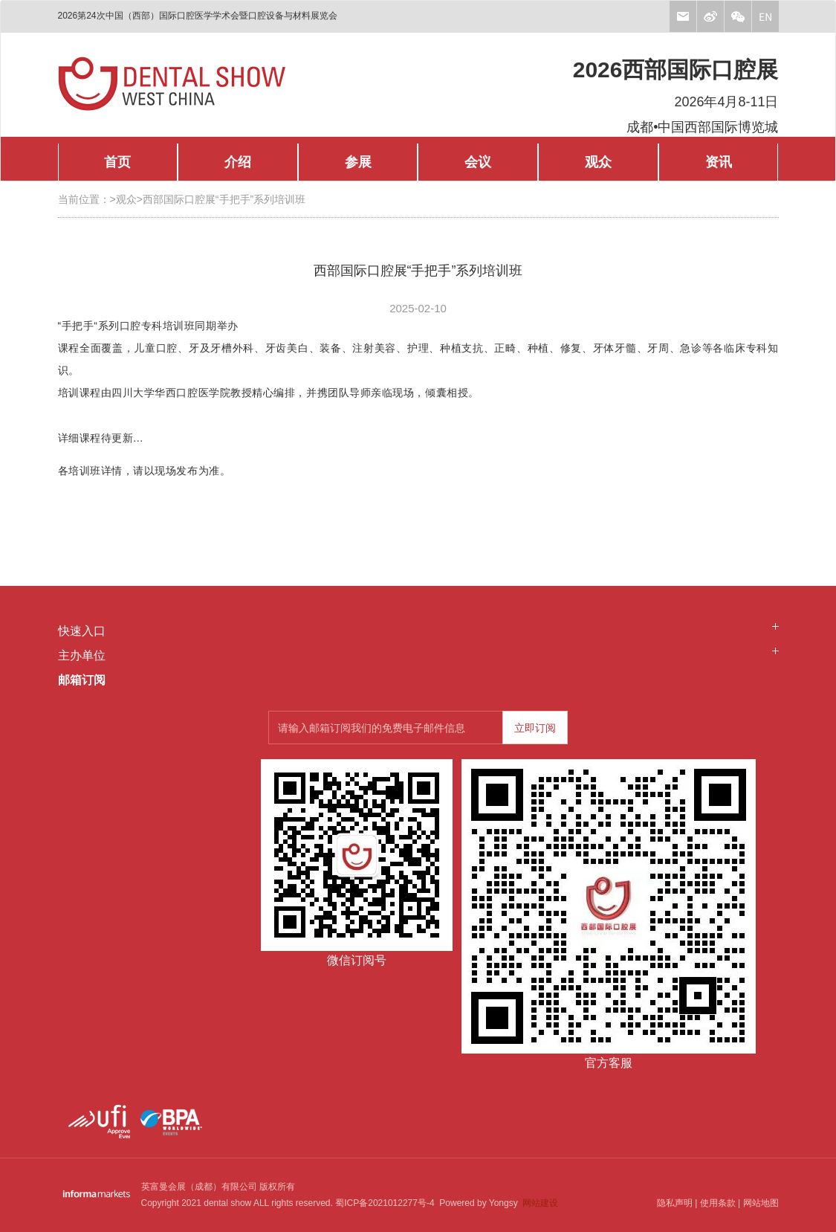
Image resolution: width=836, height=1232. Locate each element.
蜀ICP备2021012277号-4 (384, 1203)
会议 (477, 162)
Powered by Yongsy (476, 1203)
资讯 (718, 162)
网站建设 (540, 1203)
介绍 (237, 162)
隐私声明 (675, 1203)
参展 (358, 162)
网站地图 (761, 1203)
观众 (598, 162)
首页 (117, 162)
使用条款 (718, 1203)
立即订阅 (535, 728)
